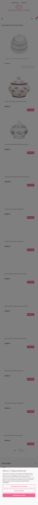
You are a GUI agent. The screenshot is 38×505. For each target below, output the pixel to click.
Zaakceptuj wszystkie (19, 495)
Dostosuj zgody (19, 490)
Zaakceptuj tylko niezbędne (19, 486)
